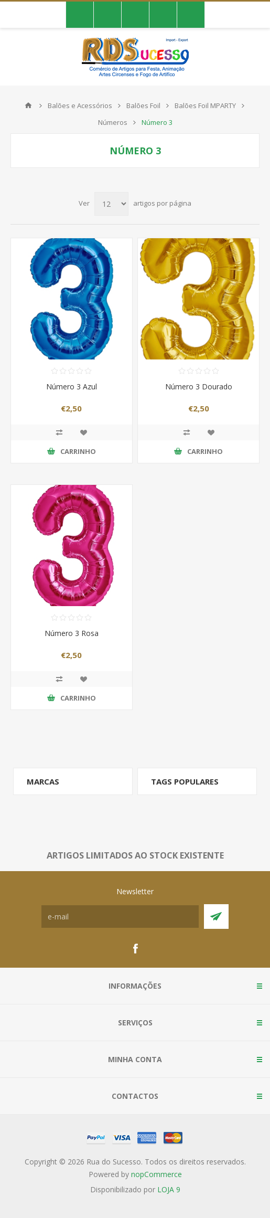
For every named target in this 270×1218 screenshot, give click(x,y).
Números (112, 122)
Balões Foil (143, 105)
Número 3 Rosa (72, 633)
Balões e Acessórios (80, 105)
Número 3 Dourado (198, 386)
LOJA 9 (168, 1189)
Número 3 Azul (71, 386)
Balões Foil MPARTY (205, 105)
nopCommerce (156, 1174)
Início (28, 105)
